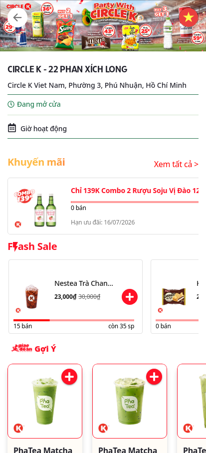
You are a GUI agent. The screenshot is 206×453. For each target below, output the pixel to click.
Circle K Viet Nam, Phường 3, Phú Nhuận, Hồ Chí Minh (97, 85)
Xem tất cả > (176, 164)
